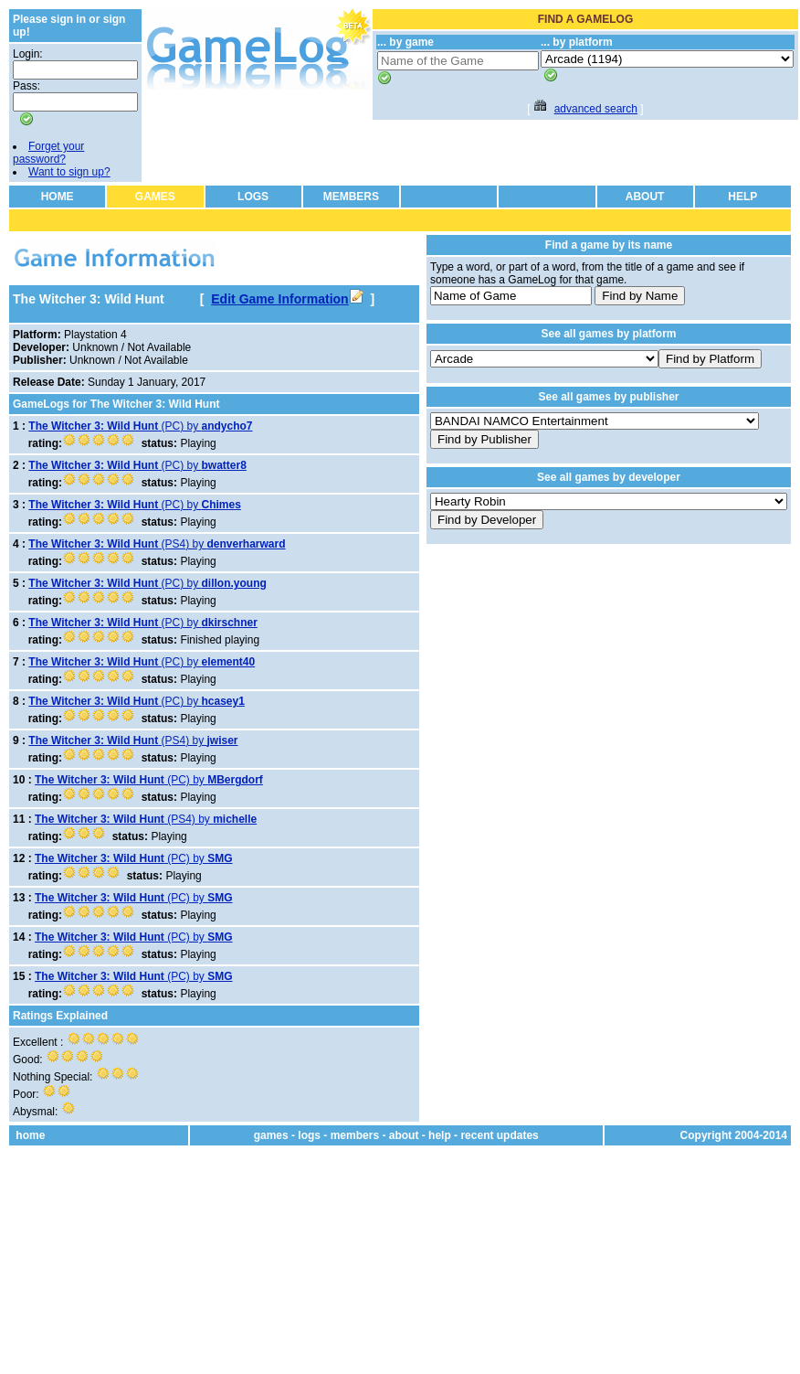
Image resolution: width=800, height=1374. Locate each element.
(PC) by (140, 426)
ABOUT (645, 196)
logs (309, 1135)
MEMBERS (351, 196)
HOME (57, 196)
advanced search (595, 108)
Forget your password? (48, 152)
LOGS (252, 196)
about (404, 1135)
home (30, 1135)
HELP (742, 196)
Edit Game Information (287, 299)
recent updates (499, 1135)
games (271, 1135)
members (355, 1135)
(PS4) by (156, 544)
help (439, 1135)
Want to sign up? (69, 171)
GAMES (155, 196)
